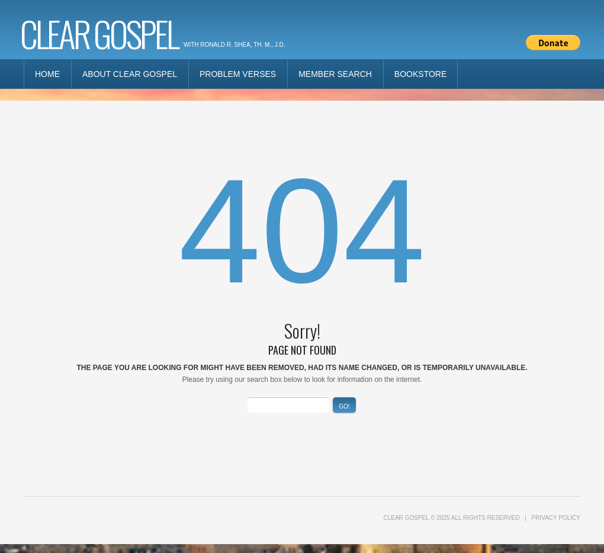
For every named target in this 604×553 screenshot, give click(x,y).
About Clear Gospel (129, 74)
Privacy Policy (556, 518)
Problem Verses (238, 74)
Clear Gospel (99, 33)
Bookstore (420, 74)
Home (47, 74)
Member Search (335, 74)
